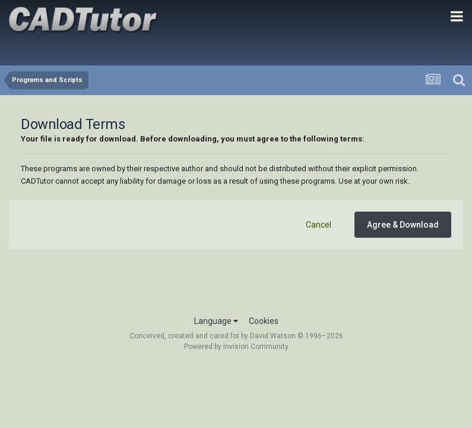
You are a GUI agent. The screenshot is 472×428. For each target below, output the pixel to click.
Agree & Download (403, 224)
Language (216, 321)
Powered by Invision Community (236, 346)
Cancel (318, 224)
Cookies (263, 321)
